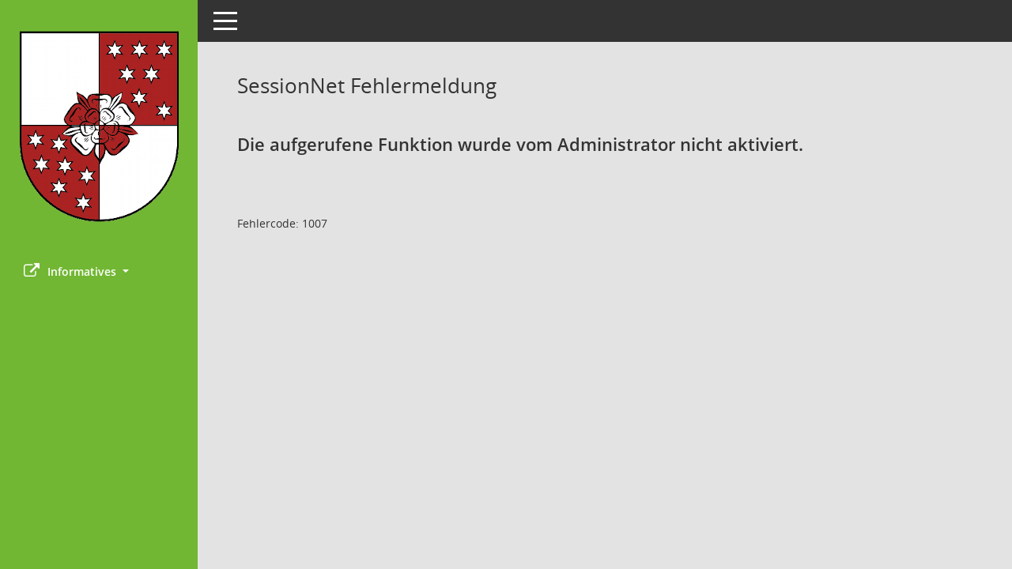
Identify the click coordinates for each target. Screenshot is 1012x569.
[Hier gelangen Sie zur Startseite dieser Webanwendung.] (99, 126)
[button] (99, 271)
